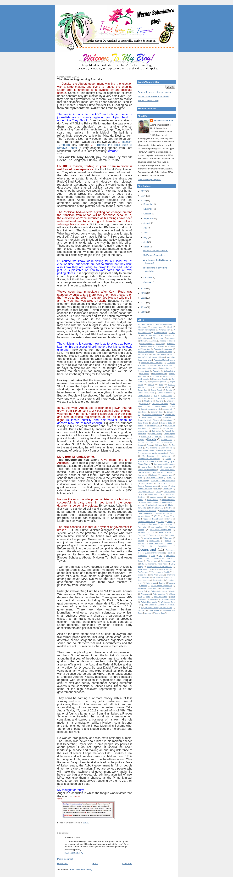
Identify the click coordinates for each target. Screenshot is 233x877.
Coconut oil (167, 409)
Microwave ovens (168, 500)
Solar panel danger (147, 564)
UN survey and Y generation (161, 586)
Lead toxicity (167, 489)
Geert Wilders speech (146, 450)
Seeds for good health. (163, 558)
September (149, 218)
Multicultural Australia (156, 505)
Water (148, 597)
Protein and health (156, 543)
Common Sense (157, 412)
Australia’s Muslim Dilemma (164, 360)
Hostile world (142, 475)
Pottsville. (141, 543)
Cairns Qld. (142, 390)
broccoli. (151, 384)
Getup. (172, 453)
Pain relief (142, 527)
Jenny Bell (155, 480)
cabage (159, 387)
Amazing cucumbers (167, 341)
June (146, 232)
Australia (161, 346)
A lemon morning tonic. (146, 330)
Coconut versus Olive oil (150, 409)
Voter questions (159, 594)
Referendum (142, 556)
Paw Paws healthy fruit (160, 530)
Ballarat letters (169, 371)
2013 (143, 293)
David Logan (146, 417)
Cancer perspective (165, 393)
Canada (169, 390)
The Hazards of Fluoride (161, 572)
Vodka (172, 591)
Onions (169, 522)
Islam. (169, 478)
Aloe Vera (144, 341)
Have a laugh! (147, 467)
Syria (156, 569)
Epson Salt (155, 428)
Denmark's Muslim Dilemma (149, 420)
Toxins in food (151, 583)
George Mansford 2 (164, 450)
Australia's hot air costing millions (151, 357)
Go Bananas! (148, 456)
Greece (168, 459)
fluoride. (141, 445)
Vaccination (142, 588)
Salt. (160, 556)
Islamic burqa (143, 480)
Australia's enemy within (162, 354)
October (148, 213)
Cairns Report (156, 390)
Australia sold (143, 354)
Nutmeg (169, 519)
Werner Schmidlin (163, 120)
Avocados (156, 371)
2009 (143, 312)
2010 (143, 307)
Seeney (140, 561)
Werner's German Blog (148, 100)
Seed (148, 558)
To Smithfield (158, 580)
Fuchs (149, 445)
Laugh (157, 489)
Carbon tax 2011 (158, 398)
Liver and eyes (169, 491)
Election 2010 (166, 423)
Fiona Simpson (169, 434)
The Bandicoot (143, 572)
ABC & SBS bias (148, 335)
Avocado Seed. (143, 371)
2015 (143, 200)
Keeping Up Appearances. (148, 486)
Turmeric (171, 583)
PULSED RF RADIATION (152, 546)
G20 (167, 445)
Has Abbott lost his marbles (164, 464)
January (148, 282)
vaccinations (154, 588)
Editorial (154, 423)
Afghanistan (166, 335)
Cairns (168, 387)
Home (95, 863)
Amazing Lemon (146, 344)
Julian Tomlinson (147, 483)
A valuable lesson (160, 333)
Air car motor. (158, 338)
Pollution (141, 541)
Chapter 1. (148, 401)
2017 (143, 191)
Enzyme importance (154, 425)
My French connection (164, 513)
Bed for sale (144, 374)
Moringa (141, 505)
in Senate (153, 475)
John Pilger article (168, 480)
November (149, 209)
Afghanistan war (144, 338)
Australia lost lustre (164, 352)
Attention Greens (147, 346)
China (147, 406)
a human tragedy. (157, 327)
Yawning (148, 613)
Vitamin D (141, 591)
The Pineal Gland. (157, 575)
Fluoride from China (145, 442)
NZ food (161, 522)
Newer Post (62, 863)
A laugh (169, 327)
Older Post (127, 863)
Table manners (166, 569)
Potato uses (155, 541)
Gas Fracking (151, 448)
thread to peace (144, 580)
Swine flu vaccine (144, 569)
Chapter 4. (144, 404)
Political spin (167, 538)
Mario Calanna (152, 500)
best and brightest (159, 374)
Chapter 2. (159, 401)
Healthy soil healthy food (147, 470)
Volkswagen (145, 594)
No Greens (165, 516)
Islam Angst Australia (154, 478)
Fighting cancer (155, 434)
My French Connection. (154, 255)
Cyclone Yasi (170, 415)
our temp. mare (166, 524)
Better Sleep (154, 376)
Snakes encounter (168, 561)
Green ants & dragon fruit (148, 461)
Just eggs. (161, 483)
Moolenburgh (167, 502)
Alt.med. (153, 341)
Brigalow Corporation (158, 382)
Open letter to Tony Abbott (147, 524)
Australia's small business (151, 363)
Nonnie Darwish (157, 519)
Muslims (169, 508)
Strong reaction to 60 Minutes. (159, 567)
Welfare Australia (168, 599)
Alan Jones (170, 338)
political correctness (151, 538)
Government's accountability (149, 459)
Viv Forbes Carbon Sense (157, 591)
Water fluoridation (160, 597)
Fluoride (151, 439)
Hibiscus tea (145, 472)
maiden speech (156, 497)
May (146, 237)
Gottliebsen (166, 456)
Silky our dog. (152, 561)
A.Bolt (172, 333)
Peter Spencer (165, 532)
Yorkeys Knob (159, 613)
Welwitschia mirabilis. (149, 602)
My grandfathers (144, 516)
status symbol (163, 564)
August (147, 223)
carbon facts (142, 398)
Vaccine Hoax (167, 588)
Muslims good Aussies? (147, 511)
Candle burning (144, 396)
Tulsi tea (162, 583)
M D (142, 494)
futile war (158, 445)
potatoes (168, 541)
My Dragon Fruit (146, 513)
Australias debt (166, 368)
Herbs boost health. (167, 470)
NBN (155, 516)
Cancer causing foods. (146, 393)
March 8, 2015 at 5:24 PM (74, 853)
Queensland (147, 549)
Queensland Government (154, 553)
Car (155, 396)
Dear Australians (164, 417)
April (146, 242)
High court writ (158, 472)
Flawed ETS (146, 436)
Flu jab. (158, 436)
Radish (169, 553)
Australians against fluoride (148, 368)
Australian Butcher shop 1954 (161, 365)
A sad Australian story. (164, 324)
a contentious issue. (145, 324)
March (147, 247)
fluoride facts (166, 439)
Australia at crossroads (163, 349)
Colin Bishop (142, 412)
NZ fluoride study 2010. (146, 522)
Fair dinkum (156, 431)
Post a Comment (65, 859)
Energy (140, 425)
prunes (169, 543)
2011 (143, 302)
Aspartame (171, 344)
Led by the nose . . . (145, 491)
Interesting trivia (166, 475)
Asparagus (160, 344)
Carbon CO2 (166, 396)
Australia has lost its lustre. (155, 250)
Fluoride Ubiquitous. (164, 442)
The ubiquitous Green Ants (162, 577)
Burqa (150, 387)
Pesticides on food (146, 532)
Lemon (158, 491)
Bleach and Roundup (160, 379)
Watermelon (154, 599)
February (148, 277)
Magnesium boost (155, 494)
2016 (143, 196)
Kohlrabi (164, 486)
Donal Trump (143, 423)
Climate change (160, 406)
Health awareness (164, 467)
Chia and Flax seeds (160, 404)
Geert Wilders (166, 448)
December (149, 204)
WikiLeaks (141, 610)
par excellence (157, 527)
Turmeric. (143, 586)
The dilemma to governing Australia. (80, 79)
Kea (170, 483)
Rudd (153, 556)
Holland (169, 472)
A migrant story (164, 330)
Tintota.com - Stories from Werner (153, 96)
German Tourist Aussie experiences (154, 92)
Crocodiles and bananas (152, 415)
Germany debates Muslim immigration (152, 453)
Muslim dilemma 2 (156, 508)
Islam (140, 478)
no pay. (146, 519)
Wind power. (154, 610)
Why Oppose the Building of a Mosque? (160, 605)
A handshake (142, 327)
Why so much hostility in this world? (156, 608)
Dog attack (167, 420)
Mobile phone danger (149, 502)
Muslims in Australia (167, 511)
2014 (143, 288)
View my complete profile (149, 179)
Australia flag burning (146, 352)
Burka (161, 384)
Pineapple (141, 535)
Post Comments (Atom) (81, 869)
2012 (143, 298)
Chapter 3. (171, 401)
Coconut (172, 406)
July (146, 228)
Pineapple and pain (156, 535)
